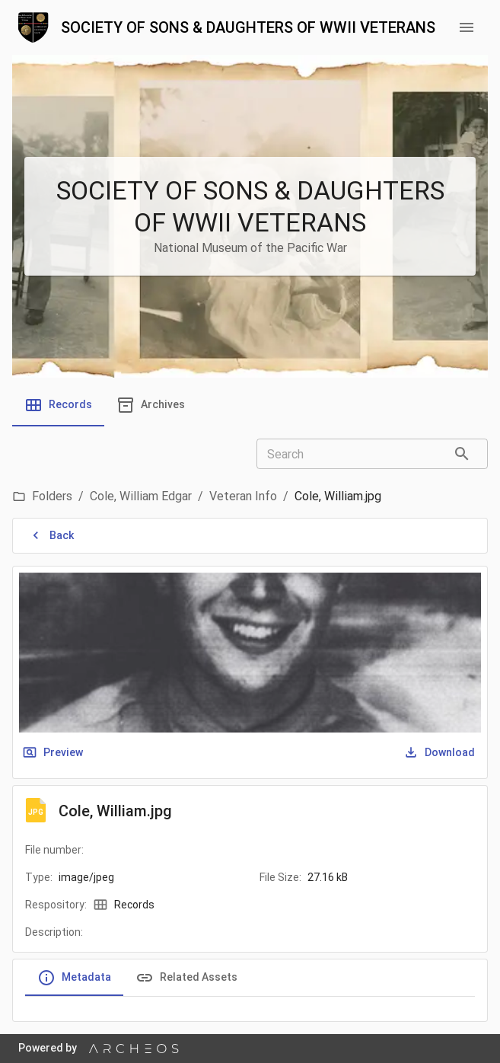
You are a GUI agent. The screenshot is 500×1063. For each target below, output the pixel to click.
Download (440, 753)
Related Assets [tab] (186, 977)
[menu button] (466, 27)
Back (52, 536)
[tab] (58, 405)
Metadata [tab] (74, 977)
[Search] (462, 454)
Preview (54, 753)
